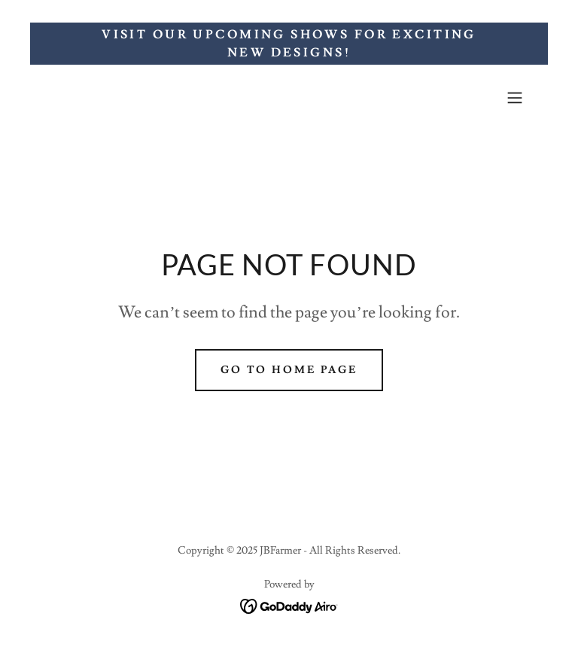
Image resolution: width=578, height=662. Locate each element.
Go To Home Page (289, 370)
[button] (515, 98)
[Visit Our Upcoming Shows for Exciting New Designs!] (289, 44)
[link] (289, 603)
